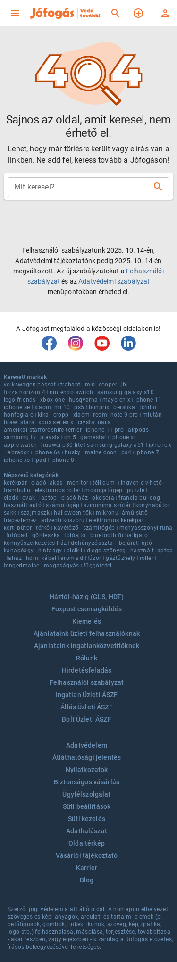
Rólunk (86, 658)
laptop (48, 497)
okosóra (103, 497)
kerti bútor (18, 528)
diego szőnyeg (106, 550)
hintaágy (50, 550)
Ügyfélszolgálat (86, 794)
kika (43, 414)
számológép (62, 505)
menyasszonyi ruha (146, 528)
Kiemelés (86, 621)
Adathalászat (86, 831)
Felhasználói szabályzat (87, 682)
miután (152, 414)
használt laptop (151, 550)
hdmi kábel (41, 558)
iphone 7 (147, 452)
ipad (40, 460)
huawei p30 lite (62, 445)
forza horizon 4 (24, 392)
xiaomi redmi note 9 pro (105, 414)
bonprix (99, 407)
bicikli (75, 550)
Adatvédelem (86, 745)
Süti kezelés (86, 818)
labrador (17, 452)
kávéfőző (66, 528)
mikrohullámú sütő (122, 513)
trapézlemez (20, 520)
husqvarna (83, 399)
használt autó (23, 505)
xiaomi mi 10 (52, 407)
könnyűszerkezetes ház (35, 543)
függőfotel (98, 565)
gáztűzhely (120, 558)
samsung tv (20, 437)
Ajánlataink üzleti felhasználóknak (87, 633)
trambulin (17, 490)
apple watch (20, 445)
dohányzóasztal (93, 543)
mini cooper (101, 384)
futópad (17, 535)
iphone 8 (62, 460)
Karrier (86, 868)
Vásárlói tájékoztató (87, 855)
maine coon (101, 452)
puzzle (135, 490)
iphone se (17, 407)
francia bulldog (139, 497)
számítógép (99, 528)
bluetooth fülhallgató (119, 535)
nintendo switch (71, 392)
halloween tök (73, 513)
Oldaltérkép (86, 843)
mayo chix (116, 399)
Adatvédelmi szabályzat (114, 281)
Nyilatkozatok (87, 769)
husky (73, 452)
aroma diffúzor (80, 558)
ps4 (126, 452)
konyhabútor (152, 505)
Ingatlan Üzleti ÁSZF (87, 695)
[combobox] (81, 186)
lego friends (20, 399)
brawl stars (19, 422)
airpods (138, 430)
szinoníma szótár (107, 505)
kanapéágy (19, 550)
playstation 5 (58, 437)
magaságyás (61, 565)
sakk (10, 513)
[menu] (15, 13)
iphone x (160, 445)
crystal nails (94, 422)
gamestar (93, 437)
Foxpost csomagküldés (86, 609)
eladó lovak (19, 497)
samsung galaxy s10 (125, 392)
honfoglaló (19, 414)
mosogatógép (103, 490)
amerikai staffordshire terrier (43, 430)
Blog (87, 880)
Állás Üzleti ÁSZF (86, 707)
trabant (70, 384)
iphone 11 (148, 399)
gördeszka (46, 535)
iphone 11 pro (105, 430)
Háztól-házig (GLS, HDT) (87, 596)
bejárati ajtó (135, 543)
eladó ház (74, 497)
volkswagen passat (30, 384)
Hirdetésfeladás (86, 670)
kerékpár (15, 482)
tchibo (147, 407)
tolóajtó (74, 535)
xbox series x (55, 422)
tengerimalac (22, 565)
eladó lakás (46, 482)
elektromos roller (58, 490)
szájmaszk (35, 513)
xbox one (52, 399)
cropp (61, 414)
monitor (78, 482)
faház (14, 558)
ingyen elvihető (141, 482)
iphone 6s (47, 452)
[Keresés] (115, 13)
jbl (124, 384)
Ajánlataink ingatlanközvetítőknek (86, 646)
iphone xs (17, 460)
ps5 (79, 407)
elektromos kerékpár (116, 520)
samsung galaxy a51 (115, 445)
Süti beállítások (86, 806)
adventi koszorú (62, 520)
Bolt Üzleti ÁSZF (86, 719)
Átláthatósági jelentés (86, 757)
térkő (43, 528)
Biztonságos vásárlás (86, 782)
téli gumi (105, 482)
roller (146, 558)
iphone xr (123, 437)
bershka (124, 407)
